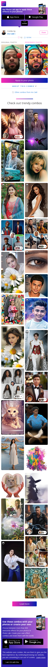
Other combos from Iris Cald (24, 92)
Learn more (40, 657)
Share (43, 32)
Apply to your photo (24, 80)
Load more (24, 604)
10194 (27, 37)
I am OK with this (12, 662)
